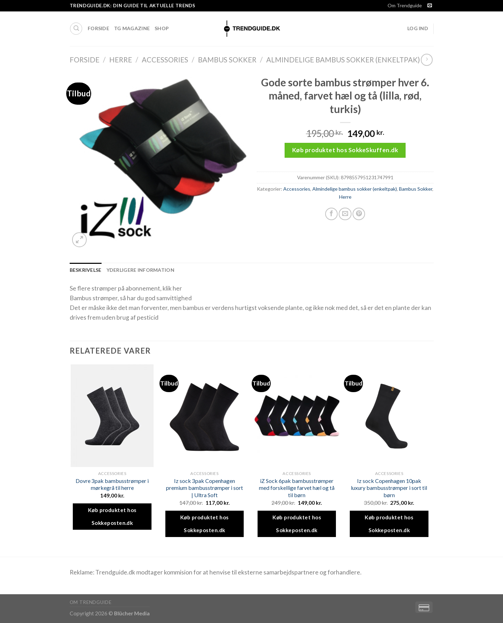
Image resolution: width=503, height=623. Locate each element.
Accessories (165, 59)
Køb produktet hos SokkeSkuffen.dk (345, 150)
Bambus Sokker (227, 59)
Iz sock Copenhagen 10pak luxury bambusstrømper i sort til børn (389, 487)
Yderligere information (140, 270)
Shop (162, 28)
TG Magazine (132, 28)
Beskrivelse (86, 270)
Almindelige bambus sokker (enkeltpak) (343, 59)
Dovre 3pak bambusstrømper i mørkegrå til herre (112, 484)
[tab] (86, 270)
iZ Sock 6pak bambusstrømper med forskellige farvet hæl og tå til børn (297, 487)
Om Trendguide (405, 5)
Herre (120, 59)
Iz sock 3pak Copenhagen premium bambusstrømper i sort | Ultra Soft (204, 487)
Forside (98, 28)
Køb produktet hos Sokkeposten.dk (112, 516)
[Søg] (76, 29)
